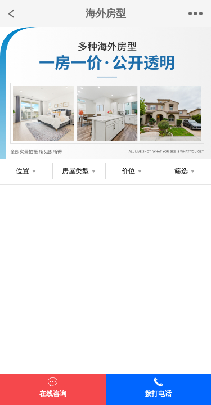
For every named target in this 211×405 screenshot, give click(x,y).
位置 (22, 171)
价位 (128, 171)
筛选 (181, 171)
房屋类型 (75, 171)
